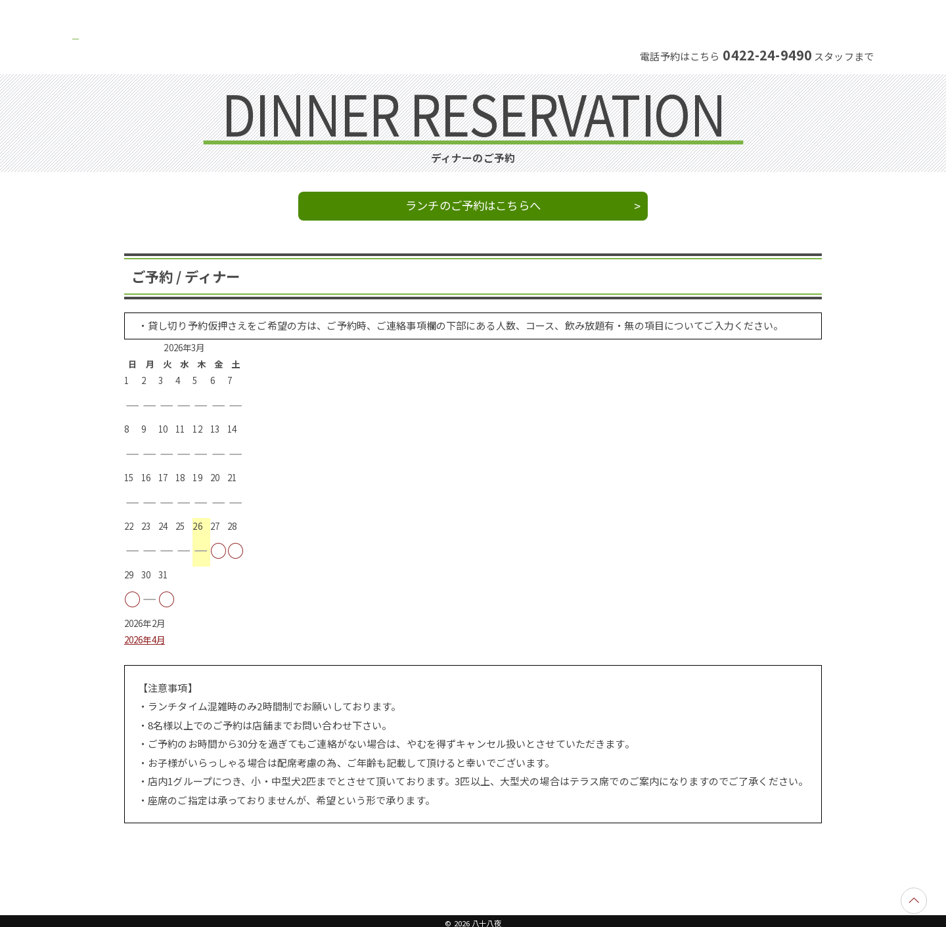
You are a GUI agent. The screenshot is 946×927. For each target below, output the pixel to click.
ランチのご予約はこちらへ (473, 205)
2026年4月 (144, 640)
